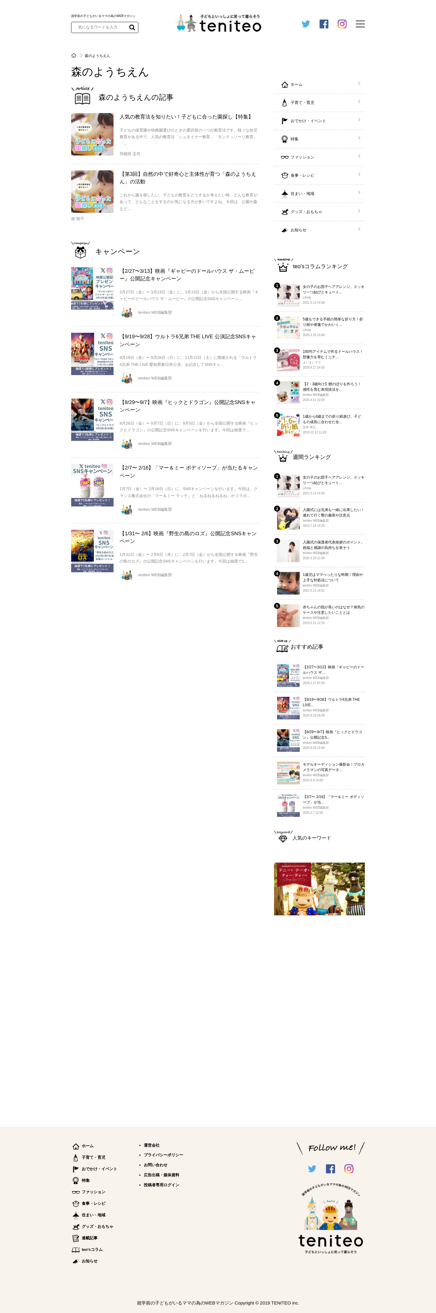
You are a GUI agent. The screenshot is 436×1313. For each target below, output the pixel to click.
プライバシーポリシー (163, 1155)
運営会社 (152, 1145)
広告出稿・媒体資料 (161, 1175)
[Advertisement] (319, 1018)
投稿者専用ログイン (161, 1185)
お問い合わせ (155, 1165)
